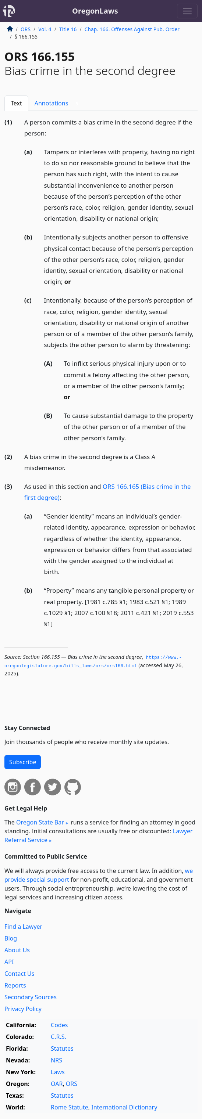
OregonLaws (95, 11)
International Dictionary (124, 1107)
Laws (58, 1072)
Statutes (62, 1048)
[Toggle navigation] (187, 11)
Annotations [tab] (58, 103)
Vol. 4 (45, 29)
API (9, 962)
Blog (10, 938)
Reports (15, 985)
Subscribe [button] (22, 762)
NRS (56, 1060)
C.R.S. (58, 1037)
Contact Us (19, 974)
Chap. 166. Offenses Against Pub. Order (132, 29)
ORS (26, 29)
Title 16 (68, 29)
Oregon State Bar (40, 822)
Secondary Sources (30, 997)
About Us (17, 950)
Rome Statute (69, 1107)
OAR (57, 1084)
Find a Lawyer (23, 927)
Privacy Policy (23, 1009)
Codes (59, 1025)
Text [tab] (16, 103)
